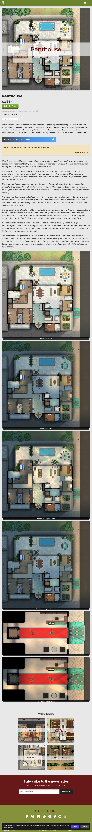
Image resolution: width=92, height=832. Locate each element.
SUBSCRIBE (66, 792)
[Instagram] (65, 816)
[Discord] (38, 816)
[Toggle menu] (89, 3)
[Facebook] (55, 816)
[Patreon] (27, 816)
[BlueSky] (32, 816)
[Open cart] (85, 3)
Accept (75, 826)
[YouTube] (49, 816)
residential (13, 119)
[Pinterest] (59, 816)
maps (5, 119)
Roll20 (36, 111)
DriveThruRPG (27, 111)
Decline (84, 826)
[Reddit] (44, 816)
